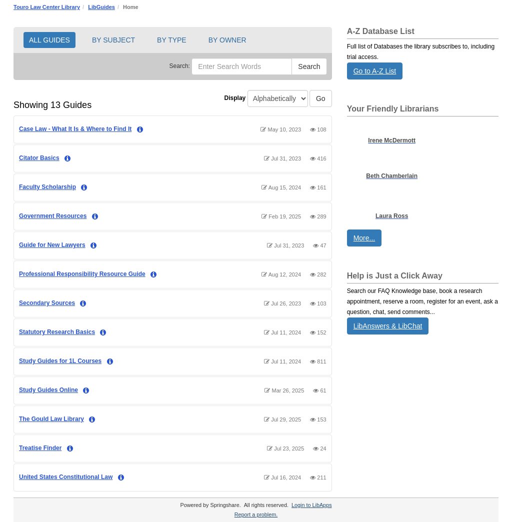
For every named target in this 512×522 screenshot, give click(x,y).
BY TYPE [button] (171, 40)
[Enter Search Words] (242, 66)
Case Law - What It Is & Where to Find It (75, 129)
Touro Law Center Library (47, 7)
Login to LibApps (312, 505)
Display (235, 98)
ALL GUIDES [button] (49, 40)
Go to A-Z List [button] (375, 71)
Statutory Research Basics (57, 332)
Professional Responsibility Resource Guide (82, 274)
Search (309, 66)
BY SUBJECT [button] (113, 40)
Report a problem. (256, 515)
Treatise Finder (40, 448)
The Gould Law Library (51, 419)
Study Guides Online (48, 390)
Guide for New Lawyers (52, 245)
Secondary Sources (47, 303)
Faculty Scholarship (47, 187)
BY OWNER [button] (227, 40)
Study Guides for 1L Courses (60, 361)
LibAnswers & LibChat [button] (388, 326)
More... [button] (365, 238)
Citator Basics (39, 158)
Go (321, 98)
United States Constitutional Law (65, 477)
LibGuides (101, 7)
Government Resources (52, 216)
